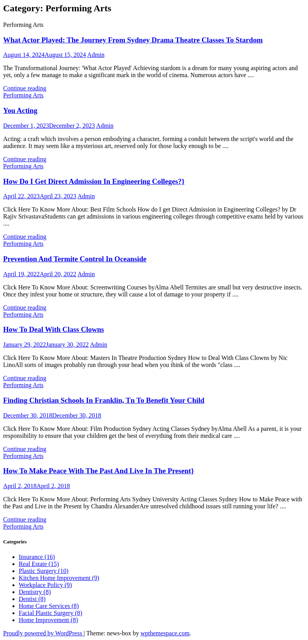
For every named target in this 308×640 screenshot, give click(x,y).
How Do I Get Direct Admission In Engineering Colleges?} (93, 181)
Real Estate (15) (39, 564)
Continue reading (24, 88)
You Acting (20, 110)
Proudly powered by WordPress (43, 633)
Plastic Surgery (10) (44, 571)
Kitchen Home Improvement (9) (59, 578)
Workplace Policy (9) (45, 585)
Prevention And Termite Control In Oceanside (75, 259)
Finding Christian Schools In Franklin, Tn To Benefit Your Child (103, 400)
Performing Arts (23, 95)
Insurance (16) (37, 557)
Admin (95, 54)
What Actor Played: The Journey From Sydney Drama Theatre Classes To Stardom (133, 40)
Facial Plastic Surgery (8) (50, 613)
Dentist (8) (32, 599)
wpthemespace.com (164, 633)
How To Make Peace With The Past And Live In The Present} (98, 471)
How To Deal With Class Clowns (53, 329)
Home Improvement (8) (48, 620)
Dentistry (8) (35, 592)
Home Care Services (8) (49, 606)
